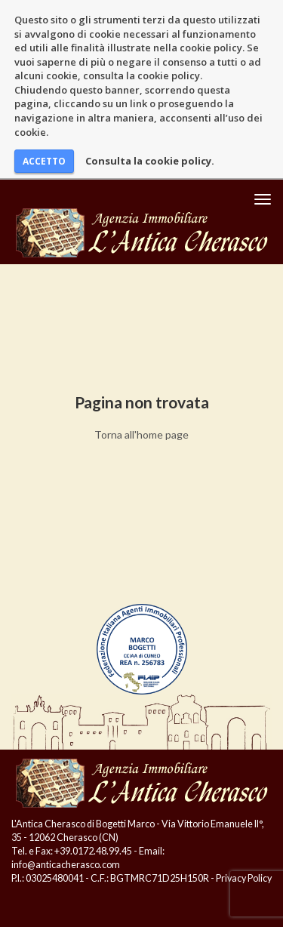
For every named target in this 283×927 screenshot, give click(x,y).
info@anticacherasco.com (65, 864)
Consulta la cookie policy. (149, 161)
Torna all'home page (141, 434)
